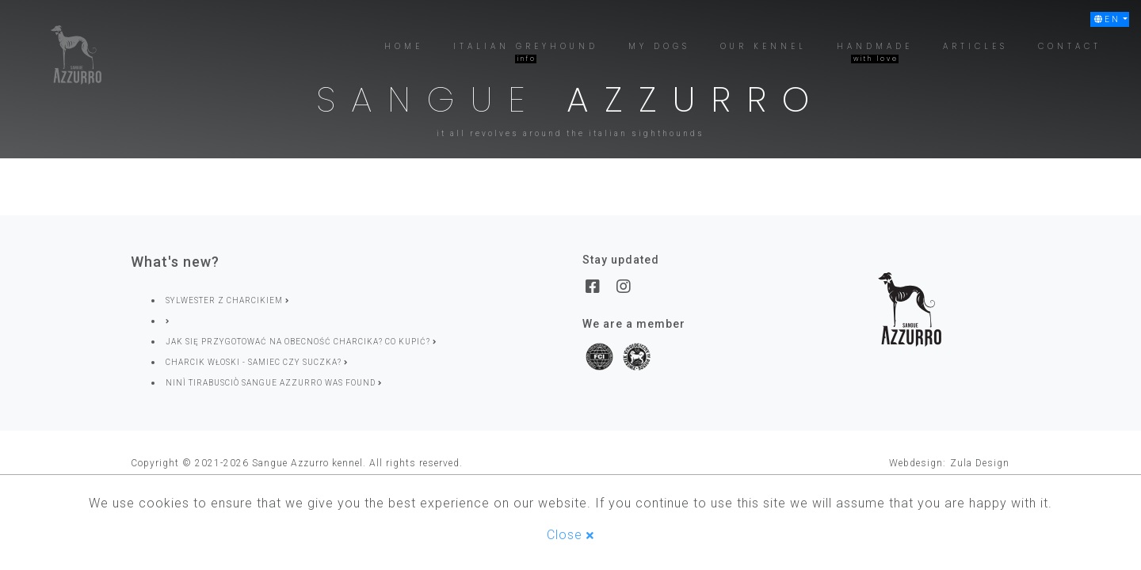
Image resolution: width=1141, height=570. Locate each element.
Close (570, 534)
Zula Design (979, 463)
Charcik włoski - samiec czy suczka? (257, 362)
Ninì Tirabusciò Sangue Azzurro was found (274, 382)
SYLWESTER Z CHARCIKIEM (227, 300)
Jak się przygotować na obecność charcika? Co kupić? (301, 341)
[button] (1109, 19)
